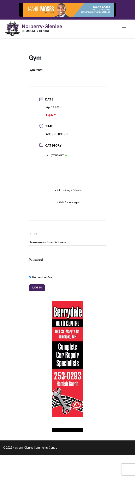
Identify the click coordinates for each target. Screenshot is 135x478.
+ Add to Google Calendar (68, 190)
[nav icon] (124, 29)
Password (36, 260)
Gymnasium (56, 155)
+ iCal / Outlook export (68, 202)
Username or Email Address (48, 242)
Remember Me (40, 277)
